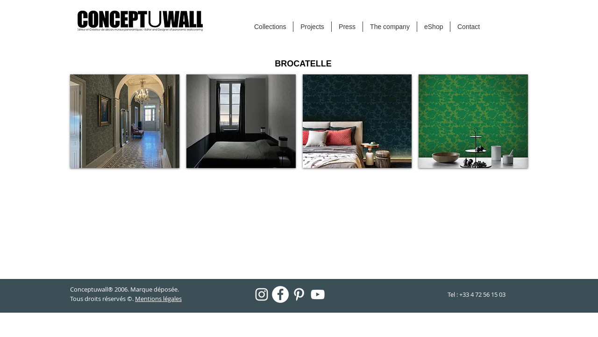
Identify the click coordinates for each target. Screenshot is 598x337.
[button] (124, 121)
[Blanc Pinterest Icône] (299, 294)
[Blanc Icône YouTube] (317, 294)
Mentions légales (158, 298)
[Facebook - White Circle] (280, 294)
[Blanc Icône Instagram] (261, 294)
